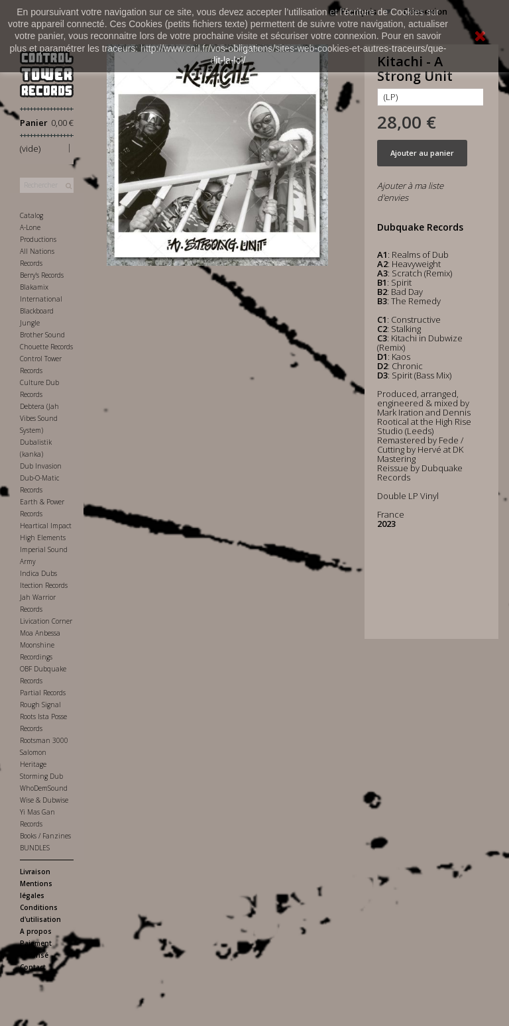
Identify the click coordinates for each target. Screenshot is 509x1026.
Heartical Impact (46, 525)
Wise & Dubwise (44, 800)
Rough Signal (40, 704)
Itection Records (44, 585)
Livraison (35, 871)
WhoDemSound (44, 788)
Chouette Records (46, 346)
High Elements (43, 537)
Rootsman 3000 (44, 740)
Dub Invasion (41, 466)
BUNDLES (35, 847)
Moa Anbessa (40, 633)
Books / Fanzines (45, 835)
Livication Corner (46, 621)
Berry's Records (42, 275)
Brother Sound (42, 334)
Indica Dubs (38, 573)
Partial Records (43, 692)
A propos (36, 931)
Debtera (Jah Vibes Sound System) (39, 418)
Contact (33, 967)
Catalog (31, 215)
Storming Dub (41, 776)
